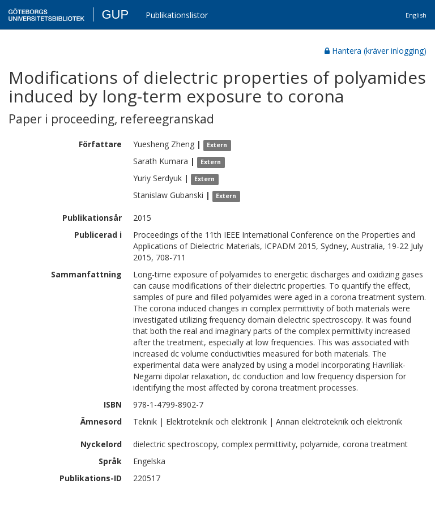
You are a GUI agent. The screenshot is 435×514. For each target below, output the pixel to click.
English (416, 15)
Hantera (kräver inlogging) (376, 50)
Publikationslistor (177, 15)
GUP (115, 14)
